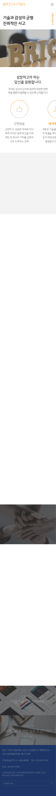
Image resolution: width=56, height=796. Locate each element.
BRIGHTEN (14, 4)
